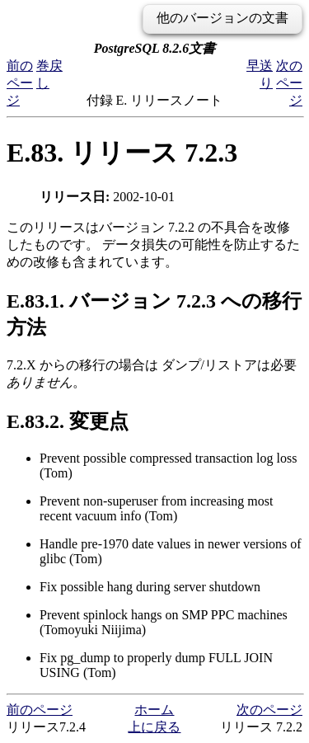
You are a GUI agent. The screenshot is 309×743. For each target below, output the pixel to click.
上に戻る (154, 727)
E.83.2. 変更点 (68, 421)
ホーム (154, 710)
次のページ (289, 83)
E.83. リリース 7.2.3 (122, 152)
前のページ (20, 83)
